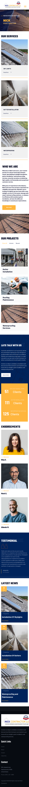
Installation (7, 271)
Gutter (5, 269)
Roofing (6, 297)
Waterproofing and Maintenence (10, 695)
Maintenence (8, 300)
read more (9, 207)
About (2, 749)
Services (6, 328)
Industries (3, 755)
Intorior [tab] (11, 243)
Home (2, 746)
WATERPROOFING (8, 150)
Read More (7, 72)
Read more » (5, 620)
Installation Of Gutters (11, 655)
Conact (3, 752)
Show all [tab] (4, 243)
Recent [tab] (18, 243)
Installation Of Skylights (12, 617)
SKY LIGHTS (7, 69)
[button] (25, 6)
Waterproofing (9, 325)
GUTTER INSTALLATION (10, 109)
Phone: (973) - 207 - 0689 (7, 774)
